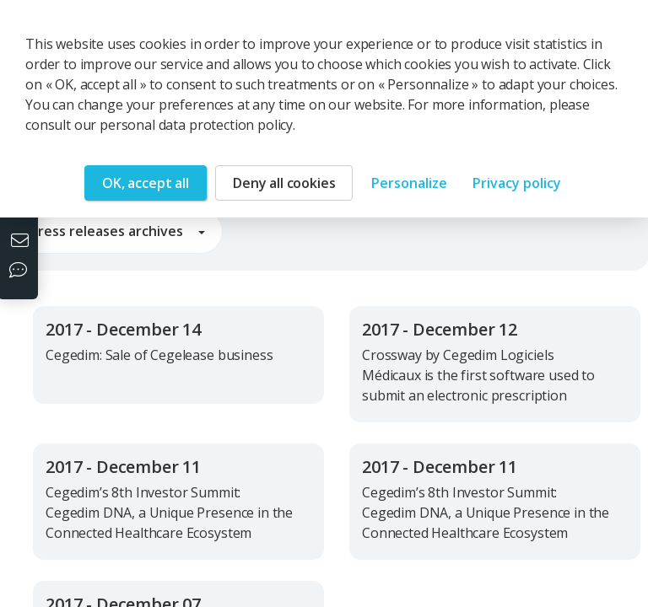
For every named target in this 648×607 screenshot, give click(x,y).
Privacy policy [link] (516, 183)
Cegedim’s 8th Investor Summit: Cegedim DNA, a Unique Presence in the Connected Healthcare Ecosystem (169, 512)
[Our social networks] (22, 271)
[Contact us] (22, 242)
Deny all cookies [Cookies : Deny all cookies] (284, 183)
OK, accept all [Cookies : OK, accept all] (145, 183)
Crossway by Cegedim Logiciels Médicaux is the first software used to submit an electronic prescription (478, 375)
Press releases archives (117, 231)
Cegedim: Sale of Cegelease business (159, 355)
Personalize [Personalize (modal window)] (409, 183)
